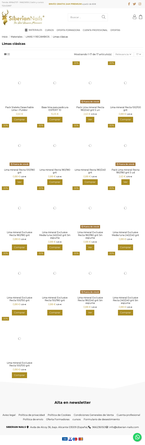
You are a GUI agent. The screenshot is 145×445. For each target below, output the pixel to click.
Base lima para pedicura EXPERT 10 (54, 108)
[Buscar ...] (103, 17)
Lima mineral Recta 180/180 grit (55, 171)
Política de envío (33, 419)
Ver (90, 119)
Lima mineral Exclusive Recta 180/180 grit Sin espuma (90, 235)
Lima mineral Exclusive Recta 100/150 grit (19, 299)
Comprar (19, 119)
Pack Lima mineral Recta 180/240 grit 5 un (90, 108)
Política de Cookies (59, 415)
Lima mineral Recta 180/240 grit (90, 171)
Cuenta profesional (128, 415)
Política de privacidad (32, 415)
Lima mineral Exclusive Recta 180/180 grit (19, 233)
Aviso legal (9, 415)
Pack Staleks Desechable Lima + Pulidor (19, 108)
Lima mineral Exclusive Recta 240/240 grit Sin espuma (125, 300)
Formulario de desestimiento (102, 419)
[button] (34, 30)
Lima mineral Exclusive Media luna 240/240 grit (125, 233)
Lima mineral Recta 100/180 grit (19, 171)
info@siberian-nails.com (124, 427)
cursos (76, 419)
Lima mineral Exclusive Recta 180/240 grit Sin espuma (90, 300)
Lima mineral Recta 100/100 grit (125, 108)
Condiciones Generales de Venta (94, 415)
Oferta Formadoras (58, 419)
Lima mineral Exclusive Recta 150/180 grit (55, 299)
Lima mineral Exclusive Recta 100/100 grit (19, 364)
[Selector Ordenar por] (123, 54)
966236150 (98, 427)
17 (138, 54)
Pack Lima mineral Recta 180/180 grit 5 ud (125, 171)
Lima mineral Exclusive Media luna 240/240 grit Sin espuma (54, 235)
